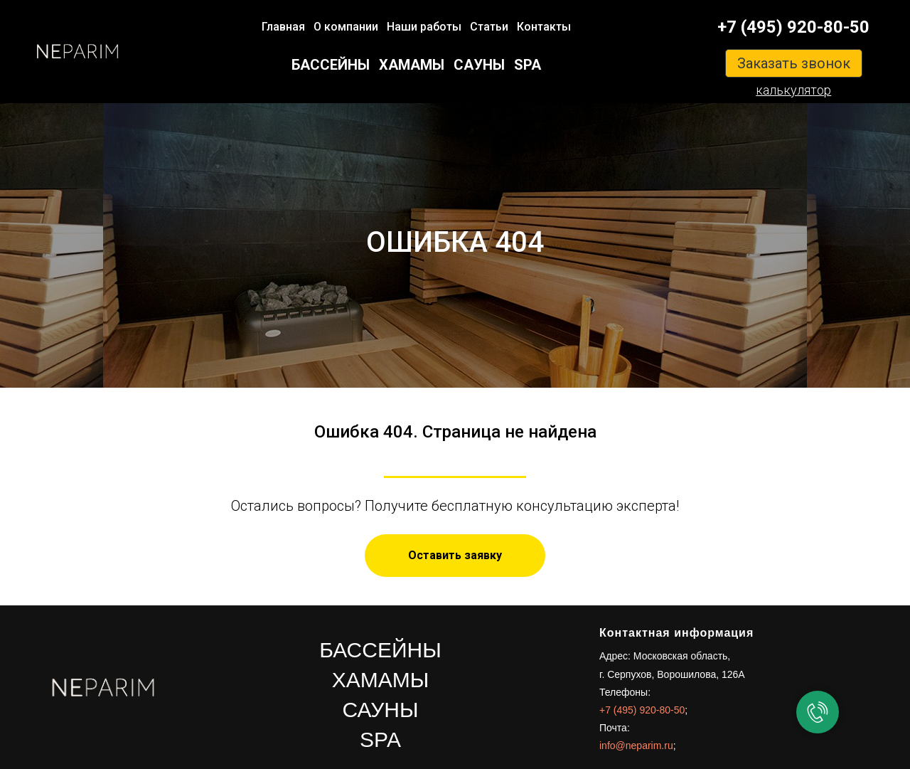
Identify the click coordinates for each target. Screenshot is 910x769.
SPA (527, 64)
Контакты (544, 26)
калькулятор (793, 90)
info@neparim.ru (636, 745)
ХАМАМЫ (411, 64)
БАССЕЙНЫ (330, 64)
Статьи (489, 26)
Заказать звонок (793, 63)
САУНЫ (479, 64)
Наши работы (424, 26)
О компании (346, 26)
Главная (283, 26)
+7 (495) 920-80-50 (793, 27)
